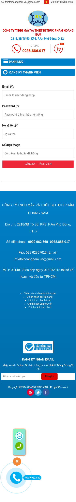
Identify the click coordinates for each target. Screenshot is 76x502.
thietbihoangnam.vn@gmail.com (22, 2)
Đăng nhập (67, 1)
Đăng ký (55, 1)
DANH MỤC (16, 61)
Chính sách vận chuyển (39, 303)
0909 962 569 (31, 477)
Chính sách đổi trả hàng (39, 297)
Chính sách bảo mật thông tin (40, 293)
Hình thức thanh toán (39, 300)
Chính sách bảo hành (39, 307)
